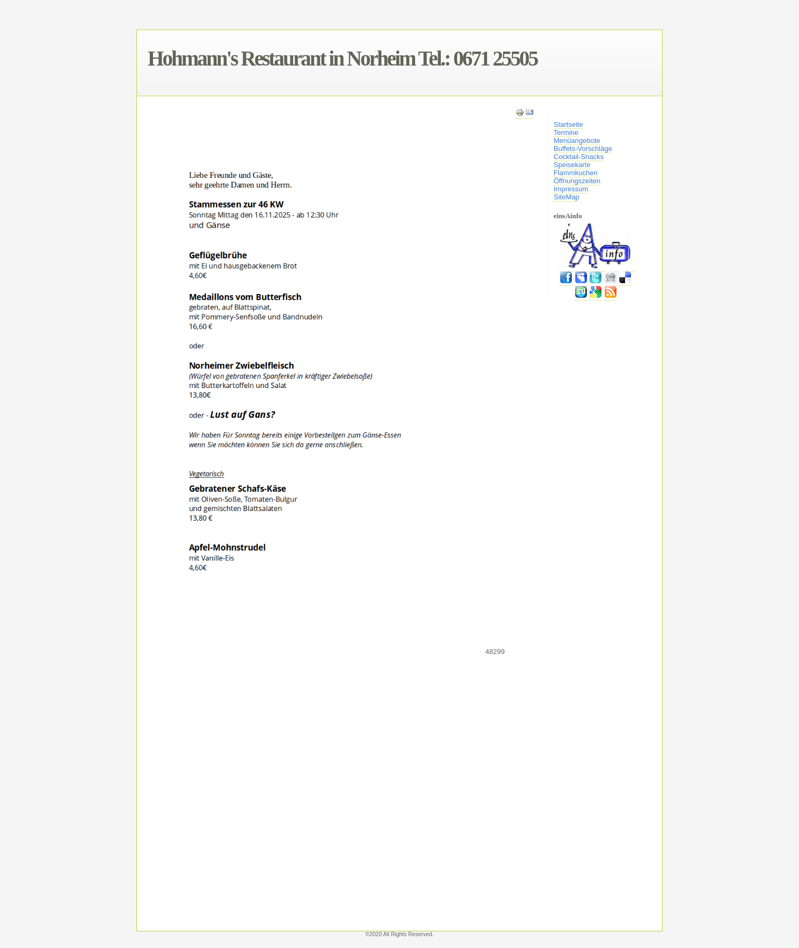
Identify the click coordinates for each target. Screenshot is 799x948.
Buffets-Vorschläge (583, 149)
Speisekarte (572, 165)
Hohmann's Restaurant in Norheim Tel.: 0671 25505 (342, 58)
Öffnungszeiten (577, 181)
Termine (566, 132)
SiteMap (566, 197)
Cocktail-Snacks (579, 157)
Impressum (571, 189)
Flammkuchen (576, 173)
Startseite (568, 124)
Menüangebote (577, 141)
